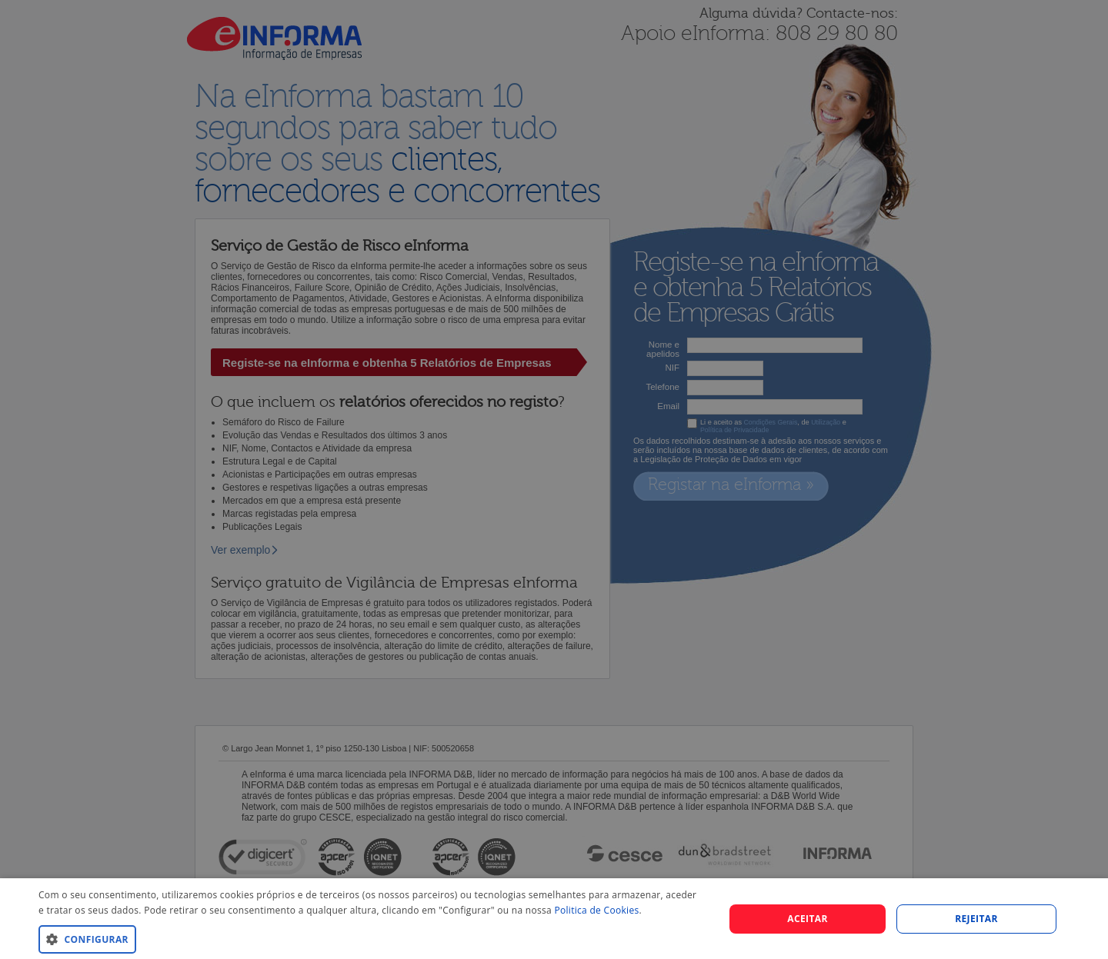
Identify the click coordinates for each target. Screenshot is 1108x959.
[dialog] (554, 918)
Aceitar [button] (807, 918)
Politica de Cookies (596, 910)
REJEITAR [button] (976, 918)
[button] (371, 938)
